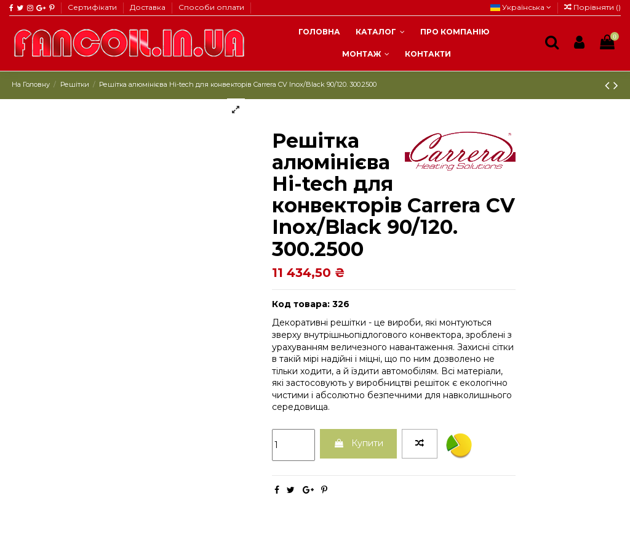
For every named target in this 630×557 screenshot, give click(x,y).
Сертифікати (93, 7)
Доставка (148, 7)
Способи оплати (211, 7)
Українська (520, 7)
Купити (358, 443)
